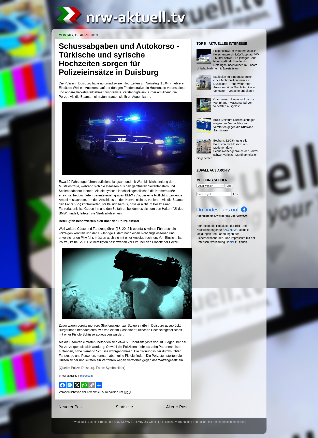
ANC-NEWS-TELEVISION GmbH (135, 421)
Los (235, 194)
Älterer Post (176, 407)
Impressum (86, 375)
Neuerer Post (71, 407)
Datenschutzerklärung (232, 421)
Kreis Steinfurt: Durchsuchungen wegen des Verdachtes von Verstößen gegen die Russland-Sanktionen (234, 125)
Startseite (124, 407)
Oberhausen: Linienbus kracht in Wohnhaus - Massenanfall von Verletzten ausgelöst (234, 103)
